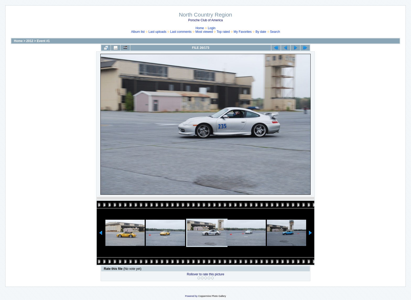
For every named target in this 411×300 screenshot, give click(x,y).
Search (275, 32)
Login (211, 28)
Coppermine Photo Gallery (212, 296)
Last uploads (157, 32)
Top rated (223, 32)
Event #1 (43, 41)
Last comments (180, 32)
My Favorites (243, 32)
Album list (138, 32)
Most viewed (204, 32)
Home (200, 28)
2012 (29, 41)
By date (261, 32)
